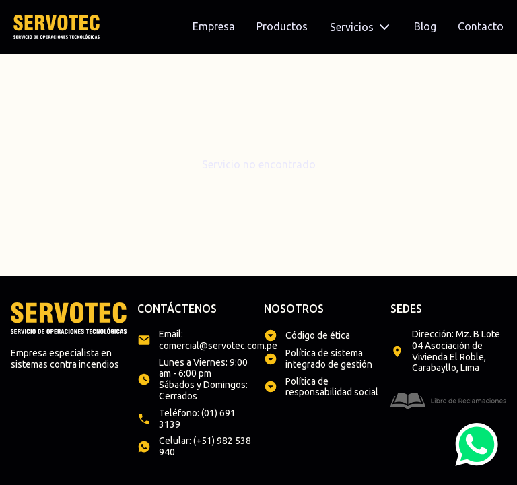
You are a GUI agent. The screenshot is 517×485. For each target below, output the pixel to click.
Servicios (361, 27)
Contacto (481, 26)
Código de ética (317, 335)
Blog (425, 26)
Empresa (214, 26)
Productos (282, 26)
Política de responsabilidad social (331, 387)
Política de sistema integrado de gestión (328, 359)
